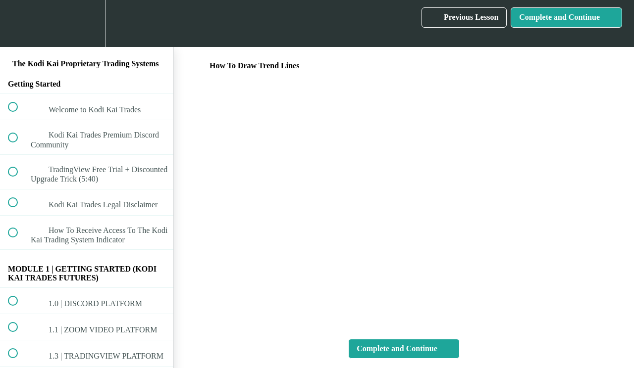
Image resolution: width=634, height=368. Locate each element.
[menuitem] (86, 23)
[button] (18, 23)
